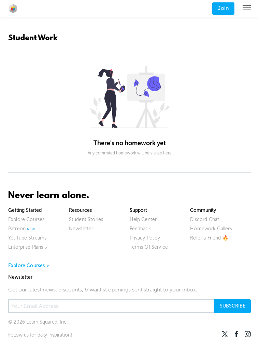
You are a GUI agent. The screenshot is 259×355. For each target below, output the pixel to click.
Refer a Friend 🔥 (209, 238)
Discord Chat (204, 219)
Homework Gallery (211, 228)
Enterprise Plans (25, 247)
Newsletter (81, 228)
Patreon (17, 228)
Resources (80, 210)
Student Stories (86, 219)
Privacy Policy (145, 238)
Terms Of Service (149, 247)
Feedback (140, 228)
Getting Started (25, 210)
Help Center (143, 219)
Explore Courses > (28, 265)
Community (203, 210)
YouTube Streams (27, 238)
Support (138, 210)
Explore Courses (26, 219)
